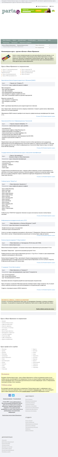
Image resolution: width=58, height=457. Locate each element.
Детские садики (6, 445)
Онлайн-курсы (32, 40)
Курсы (14, 40)
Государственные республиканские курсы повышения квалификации (21, 152)
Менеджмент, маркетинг (8, 332)
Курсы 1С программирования (10, 69)
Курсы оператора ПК (27, 69)
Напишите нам (37, 389)
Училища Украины (29, 404)
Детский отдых (22, 40)
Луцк (3, 365)
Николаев (4, 369)
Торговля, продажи (7, 334)
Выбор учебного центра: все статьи (45, 309)
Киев (3, 359)
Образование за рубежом (31, 424)
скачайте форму (26, 391)
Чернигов (35, 365)
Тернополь (35, 355)
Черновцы (35, 367)
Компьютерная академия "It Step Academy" (13, 240)
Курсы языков (28, 420)
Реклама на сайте (6, 451)
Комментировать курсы (49, 116)
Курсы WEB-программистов (9, 75)
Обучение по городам (7, 446)
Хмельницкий (36, 362)
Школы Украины (29, 430)
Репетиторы (6, 42)
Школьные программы (31, 410)
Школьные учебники (30, 425)
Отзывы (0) (39, 148)
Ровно (34, 352)
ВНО (49, 40)
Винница (4, 349)
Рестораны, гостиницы (7, 327)
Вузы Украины (6, 40)
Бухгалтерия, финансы (7, 331)
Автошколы (14, 42)
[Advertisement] (29, 26)
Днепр (3, 350)
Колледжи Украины (30, 402)
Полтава (35, 350)
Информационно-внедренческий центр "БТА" (14, 220)
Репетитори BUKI (6, 443)
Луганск (4, 364)
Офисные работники (7, 324)
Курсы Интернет (26, 74)
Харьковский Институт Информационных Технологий (16, 121)
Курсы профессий (29, 422)
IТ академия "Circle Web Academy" (10, 267)
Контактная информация (8, 450)
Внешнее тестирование (31, 401)
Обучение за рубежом (25, 42)
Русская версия (17, 398)
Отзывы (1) (39, 176)
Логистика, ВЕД (6, 336)
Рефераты (27, 428)
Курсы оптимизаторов (27, 72)
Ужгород (35, 357)
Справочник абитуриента (31, 409)
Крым (3, 362)
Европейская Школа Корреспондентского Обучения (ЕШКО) (18, 80)
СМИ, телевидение (6, 337)
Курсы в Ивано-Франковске (9, 45)
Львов (3, 367)
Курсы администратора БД (28, 71)
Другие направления (7, 339)
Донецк (4, 352)
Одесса (35, 349)
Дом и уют (4, 329)
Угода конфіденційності (15, 401)
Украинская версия (7, 398)
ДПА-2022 (4, 440)
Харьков (35, 359)
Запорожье (5, 355)
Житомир (4, 354)
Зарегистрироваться (42, 6)
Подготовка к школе (7, 448)
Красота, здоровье (6, 326)
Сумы (34, 354)
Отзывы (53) (39, 116)
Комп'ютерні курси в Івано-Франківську (12, 415)
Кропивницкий (5, 360)
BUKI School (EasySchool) (8, 441)
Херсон (35, 360)
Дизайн (4, 321)
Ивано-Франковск (6, 357)
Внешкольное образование (32, 407)
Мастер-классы (42, 40)
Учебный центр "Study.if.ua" (9, 181)
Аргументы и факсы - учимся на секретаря (15, 300)
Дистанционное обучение (31, 427)
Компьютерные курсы (22, 45)
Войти (52, 6)
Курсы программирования (9, 74)
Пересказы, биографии (31, 406)
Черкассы (35, 364)
